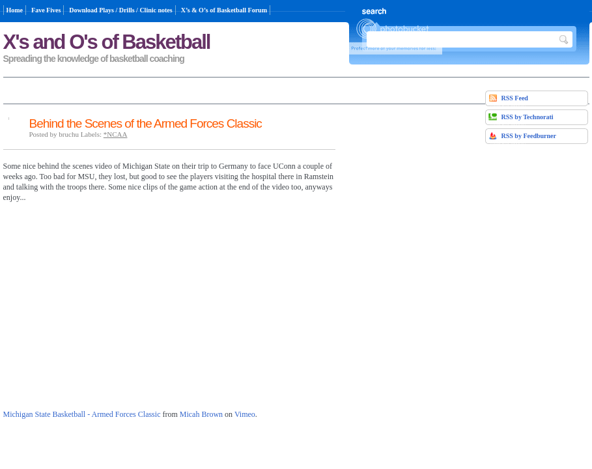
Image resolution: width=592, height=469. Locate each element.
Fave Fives (46, 10)
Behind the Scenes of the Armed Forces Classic (145, 123)
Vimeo (244, 414)
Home (15, 10)
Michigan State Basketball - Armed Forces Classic (82, 414)
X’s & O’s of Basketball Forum (224, 10)
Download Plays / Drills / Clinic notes (120, 10)
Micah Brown (201, 414)
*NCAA (116, 134)
